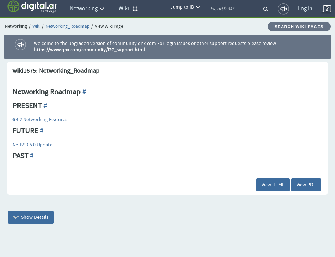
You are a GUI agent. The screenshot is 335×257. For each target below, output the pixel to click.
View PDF (306, 185)
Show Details (30, 217)
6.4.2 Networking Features (39, 119)
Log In (305, 8)
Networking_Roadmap (67, 27)
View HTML (273, 185)
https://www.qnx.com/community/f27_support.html (89, 50)
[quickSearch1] (233, 9)
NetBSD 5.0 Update (32, 145)
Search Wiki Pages (299, 27)
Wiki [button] (128, 8)
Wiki (36, 27)
